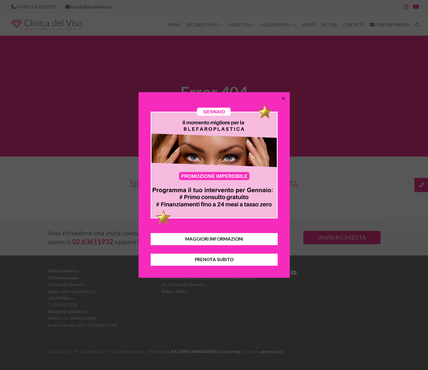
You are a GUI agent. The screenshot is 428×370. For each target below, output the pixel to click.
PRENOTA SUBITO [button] (214, 259)
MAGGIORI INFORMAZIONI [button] (214, 239)
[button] (283, 98)
